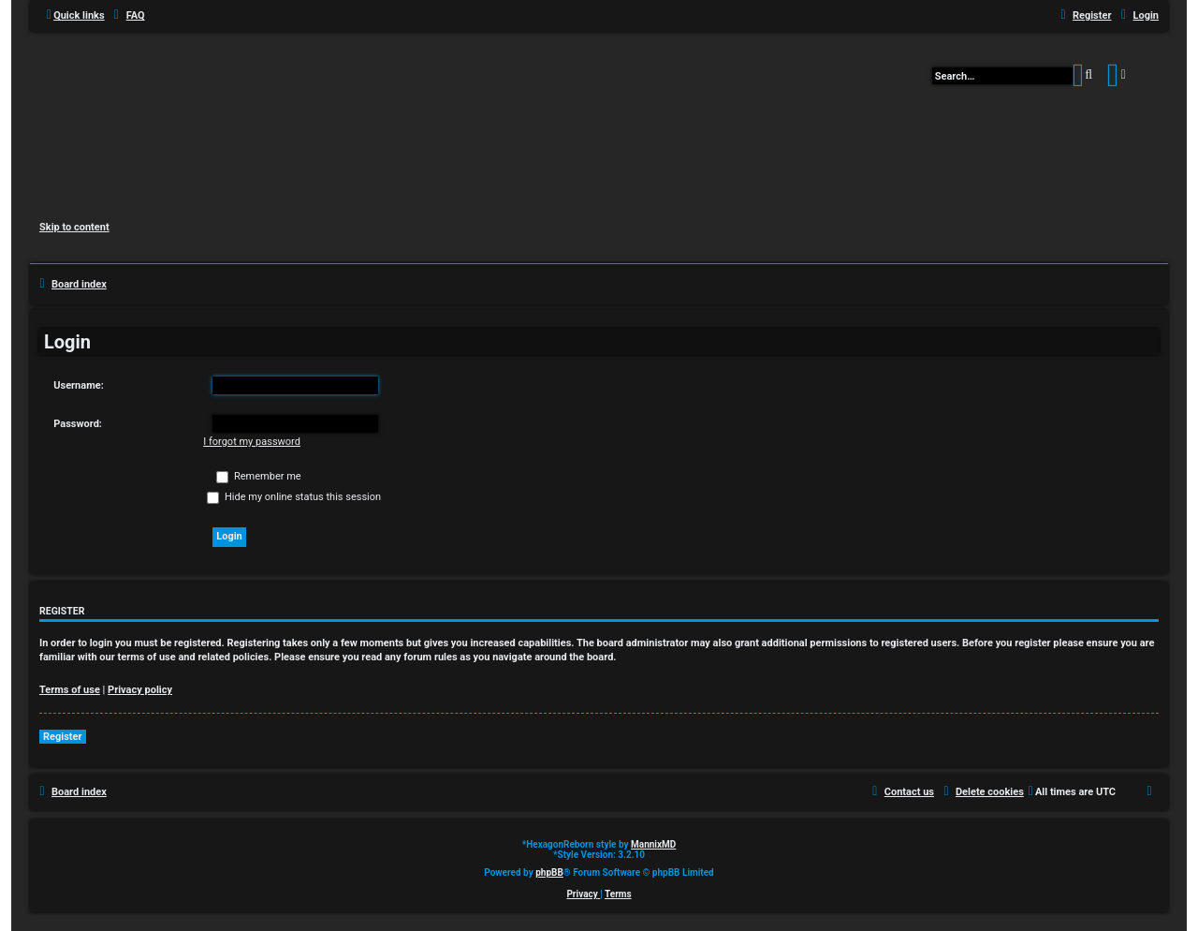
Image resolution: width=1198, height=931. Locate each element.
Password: (77, 424)
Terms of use (69, 690)
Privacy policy (140, 690)
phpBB (549, 872)
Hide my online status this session (294, 497)
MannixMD (653, 844)
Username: (78, 385)
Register (62, 737)
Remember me (258, 476)
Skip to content (74, 227)
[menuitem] (127, 15)
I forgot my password (251, 442)
